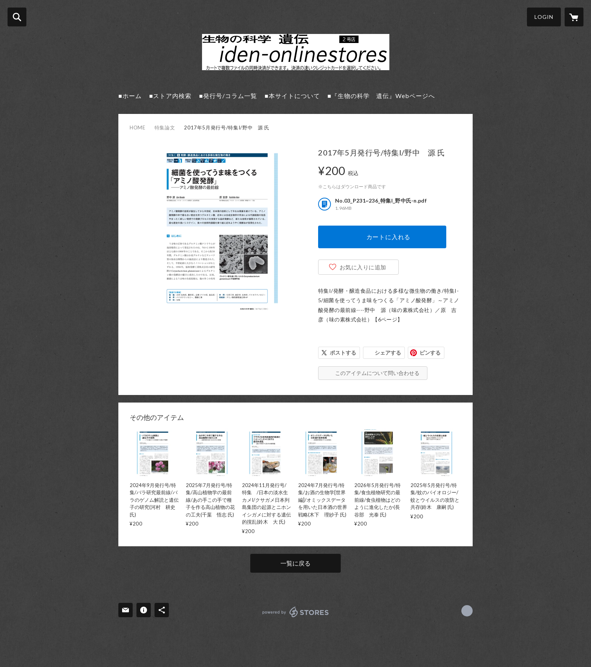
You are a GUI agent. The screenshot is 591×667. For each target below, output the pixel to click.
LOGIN (543, 17)
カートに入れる (388, 236)
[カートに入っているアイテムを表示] (574, 17)
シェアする (388, 352)
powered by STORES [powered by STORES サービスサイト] (295, 612)
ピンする (430, 352)
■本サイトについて (292, 95)
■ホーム (130, 95)
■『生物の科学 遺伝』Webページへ (381, 95)
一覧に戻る (295, 563)
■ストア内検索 (170, 95)
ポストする (343, 352)
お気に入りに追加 (363, 267)
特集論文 (165, 127)
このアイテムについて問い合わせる (377, 373)
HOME (137, 127)
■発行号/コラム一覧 (228, 95)
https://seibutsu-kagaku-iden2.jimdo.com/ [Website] (467, 610)
